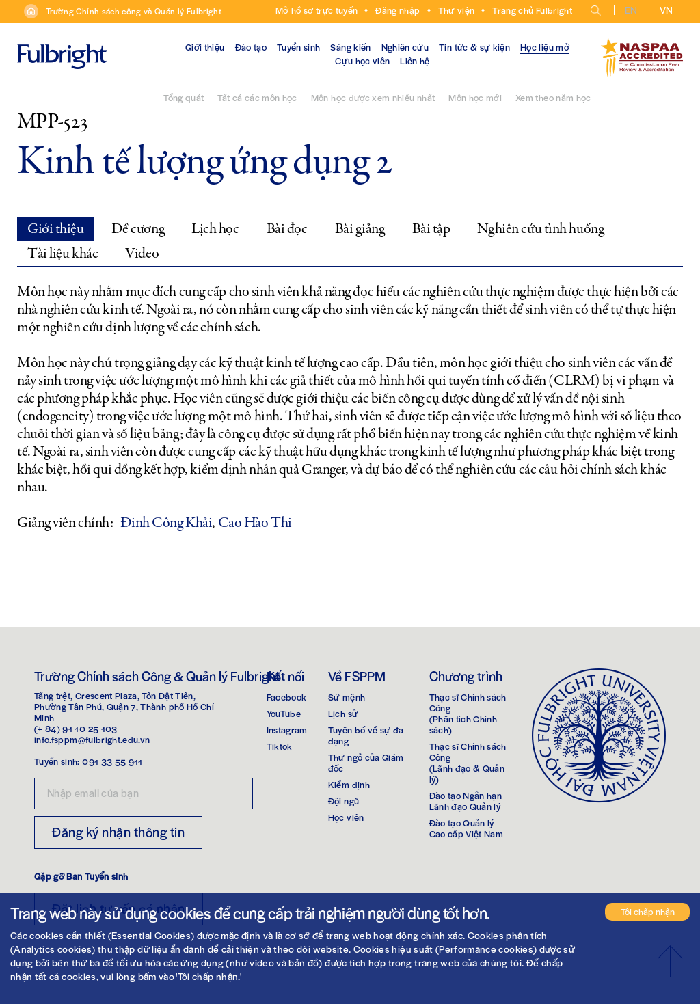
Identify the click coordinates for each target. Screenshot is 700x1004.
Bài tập (431, 229)
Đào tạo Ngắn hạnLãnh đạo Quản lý (465, 801)
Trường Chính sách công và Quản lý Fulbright (133, 11)
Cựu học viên (362, 60)
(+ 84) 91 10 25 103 (76, 728)
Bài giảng (360, 229)
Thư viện (456, 9)
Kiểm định (349, 784)
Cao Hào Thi (255, 523)
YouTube (284, 713)
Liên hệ (414, 60)
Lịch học (215, 229)
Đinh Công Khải (166, 523)
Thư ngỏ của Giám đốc (366, 762)
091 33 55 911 (112, 761)
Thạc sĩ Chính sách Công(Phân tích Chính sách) (468, 713)
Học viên (346, 817)
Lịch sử (343, 713)
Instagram (287, 729)
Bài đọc (287, 229)
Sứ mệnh (346, 696)
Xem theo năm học (553, 97)
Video (142, 253)
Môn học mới (475, 97)
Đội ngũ (343, 800)
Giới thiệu (205, 46)
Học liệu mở (544, 46)
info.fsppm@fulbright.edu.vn (92, 739)
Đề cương (137, 229)
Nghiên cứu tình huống (540, 229)
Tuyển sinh (299, 46)
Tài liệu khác (62, 253)
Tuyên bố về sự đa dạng (366, 735)
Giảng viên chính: (65, 523)
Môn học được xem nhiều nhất (373, 97)
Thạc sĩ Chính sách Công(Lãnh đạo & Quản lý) (468, 762)
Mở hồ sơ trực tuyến (316, 9)
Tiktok (280, 746)
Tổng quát (183, 97)
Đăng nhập (397, 9)
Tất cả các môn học (257, 97)
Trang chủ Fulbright (532, 9)
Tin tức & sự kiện (474, 46)
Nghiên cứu (405, 46)
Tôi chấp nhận (648, 911)
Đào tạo (251, 46)
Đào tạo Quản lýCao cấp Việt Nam (466, 828)
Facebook (287, 696)
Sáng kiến (350, 46)
